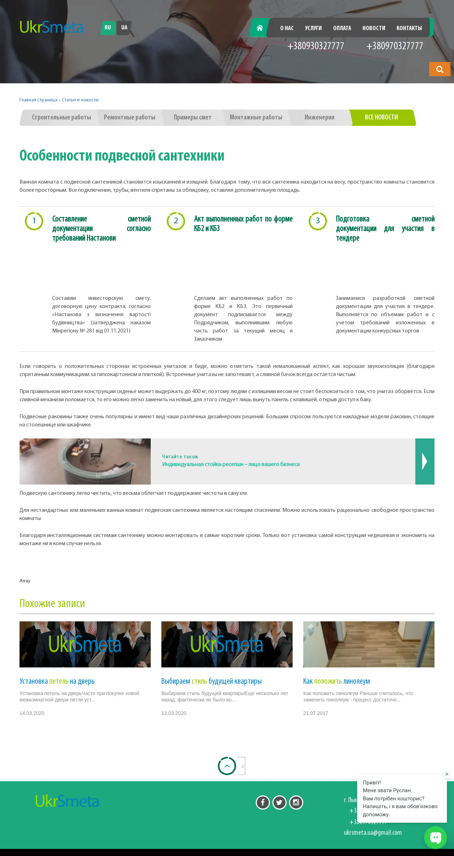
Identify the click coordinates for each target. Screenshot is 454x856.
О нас (287, 28)
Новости (373, 28)
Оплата (342, 28)
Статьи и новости (80, 100)
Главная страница (38, 100)
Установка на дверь (57, 681)
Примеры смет (193, 117)
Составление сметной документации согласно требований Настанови (101, 229)
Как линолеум (336, 681)
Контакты (409, 28)
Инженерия (319, 117)
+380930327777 (315, 46)
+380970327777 (394, 46)
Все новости (381, 117)
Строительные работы (61, 117)
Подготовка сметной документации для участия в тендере (385, 229)
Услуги (313, 28)
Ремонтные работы (129, 117)
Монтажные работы (256, 117)
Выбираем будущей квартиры (211, 681)
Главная (263, 28)
